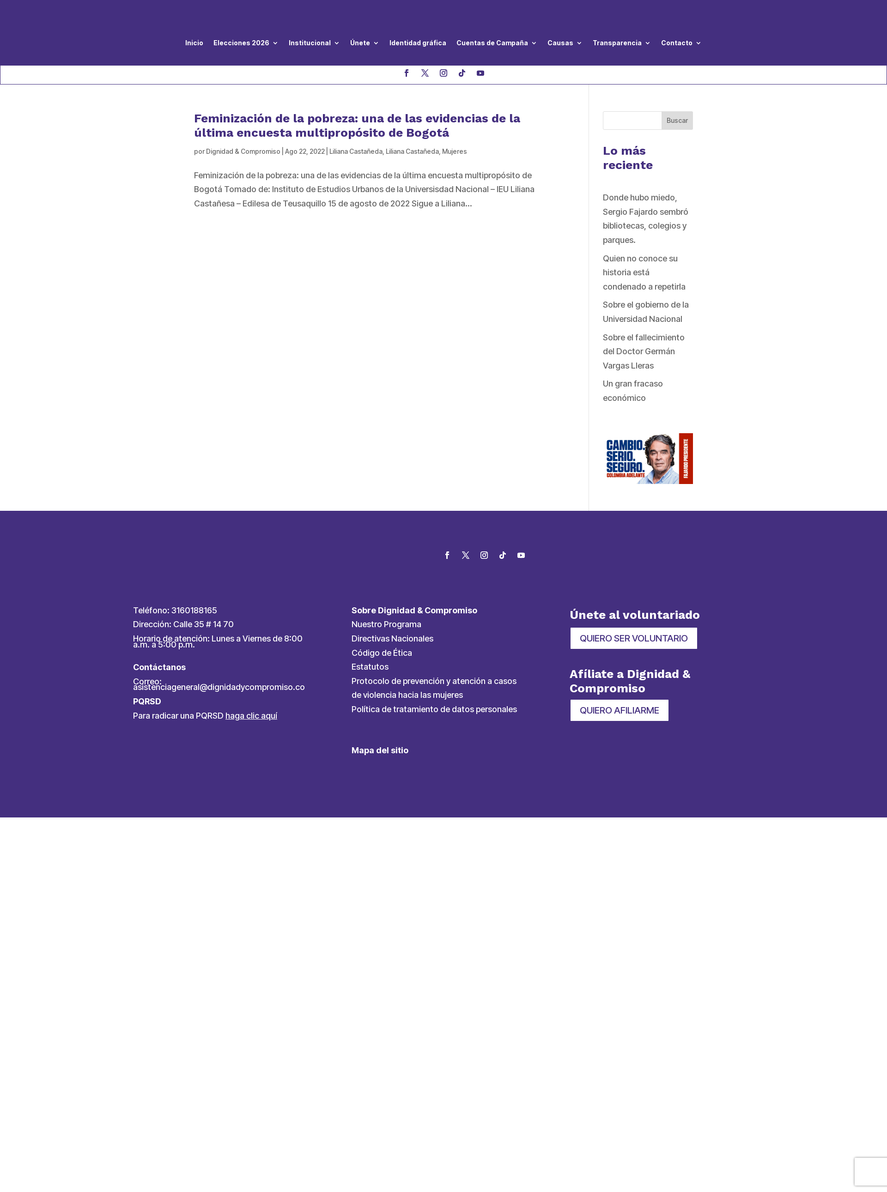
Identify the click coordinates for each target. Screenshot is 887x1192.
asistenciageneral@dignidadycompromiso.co (219, 687)
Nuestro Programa (386, 624)
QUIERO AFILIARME (619, 710)
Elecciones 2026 (241, 43)
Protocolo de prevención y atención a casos (434, 681)
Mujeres (454, 151)
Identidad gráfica (417, 43)
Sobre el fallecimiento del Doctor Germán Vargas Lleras (644, 351)
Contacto (677, 43)
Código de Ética (382, 653)
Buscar (677, 120)
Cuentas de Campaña (492, 43)
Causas (560, 43)
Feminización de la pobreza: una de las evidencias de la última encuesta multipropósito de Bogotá (357, 125)
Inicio (194, 43)
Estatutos (370, 667)
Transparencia (617, 43)
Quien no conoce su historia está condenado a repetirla (644, 272)
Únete (360, 43)
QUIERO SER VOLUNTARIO (634, 638)
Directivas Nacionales (392, 638)
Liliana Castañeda (356, 151)
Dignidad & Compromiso (243, 151)
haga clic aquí (251, 715)
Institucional (310, 43)
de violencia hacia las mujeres (407, 695)
